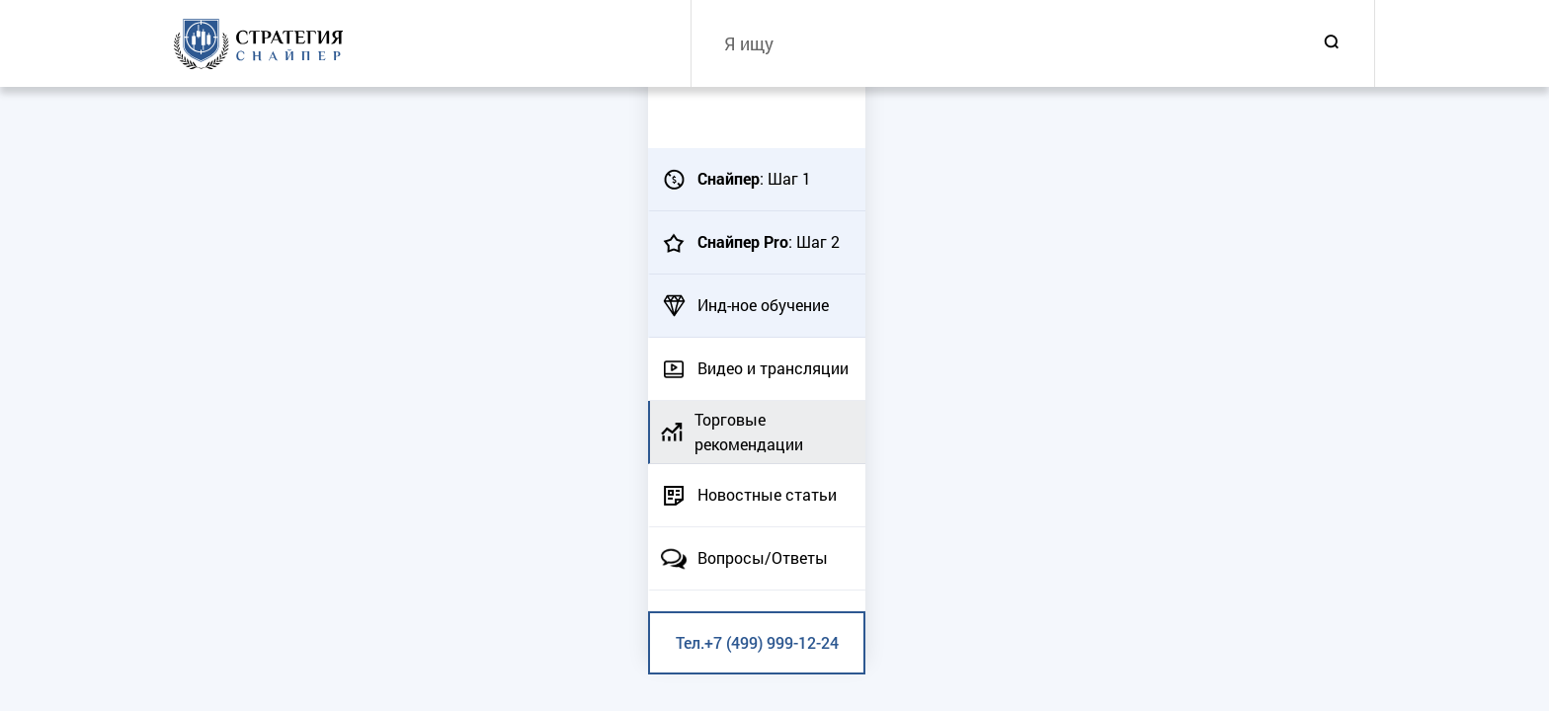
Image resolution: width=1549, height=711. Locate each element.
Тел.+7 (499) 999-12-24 (757, 642)
